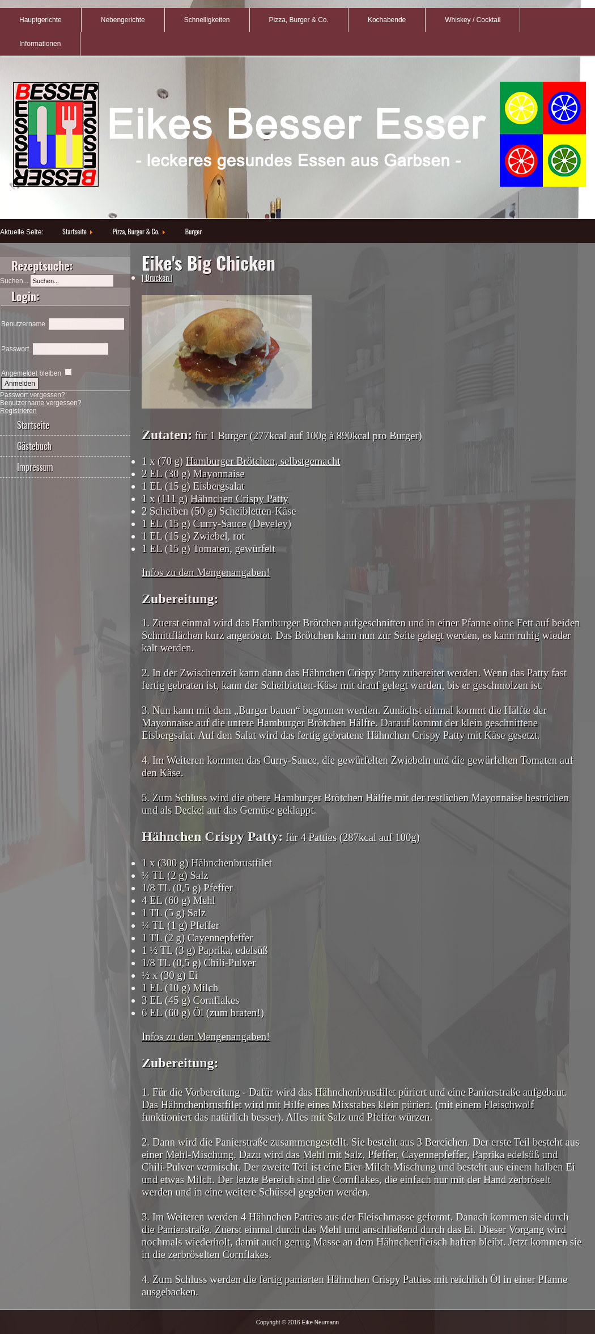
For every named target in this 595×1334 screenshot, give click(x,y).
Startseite (74, 231)
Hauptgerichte (40, 20)
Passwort (15, 349)
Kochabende (387, 20)
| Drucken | (157, 277)
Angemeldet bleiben (31, 373)
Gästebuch (34, 446)
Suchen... (14, 281)
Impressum (35, 467)
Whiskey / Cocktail (472, 20)
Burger (193, 231)
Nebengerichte (123, 20)
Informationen (40, 44)
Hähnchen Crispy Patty (239, 498)
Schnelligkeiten (207, 20)
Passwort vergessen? (32, 395)
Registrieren (18, 411)
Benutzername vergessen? (40, 403)
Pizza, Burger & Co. (299, 20)
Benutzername (23, 324)
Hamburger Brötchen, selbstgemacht (263, 461)
